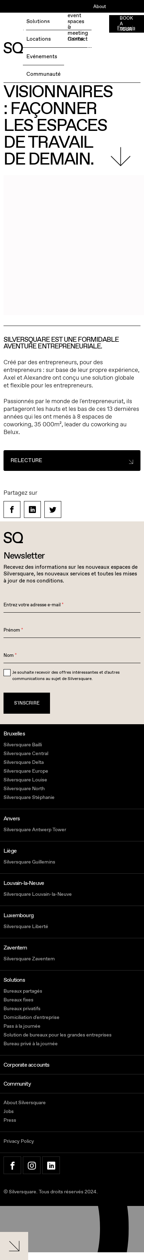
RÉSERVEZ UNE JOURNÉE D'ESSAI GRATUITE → (41, 28)
